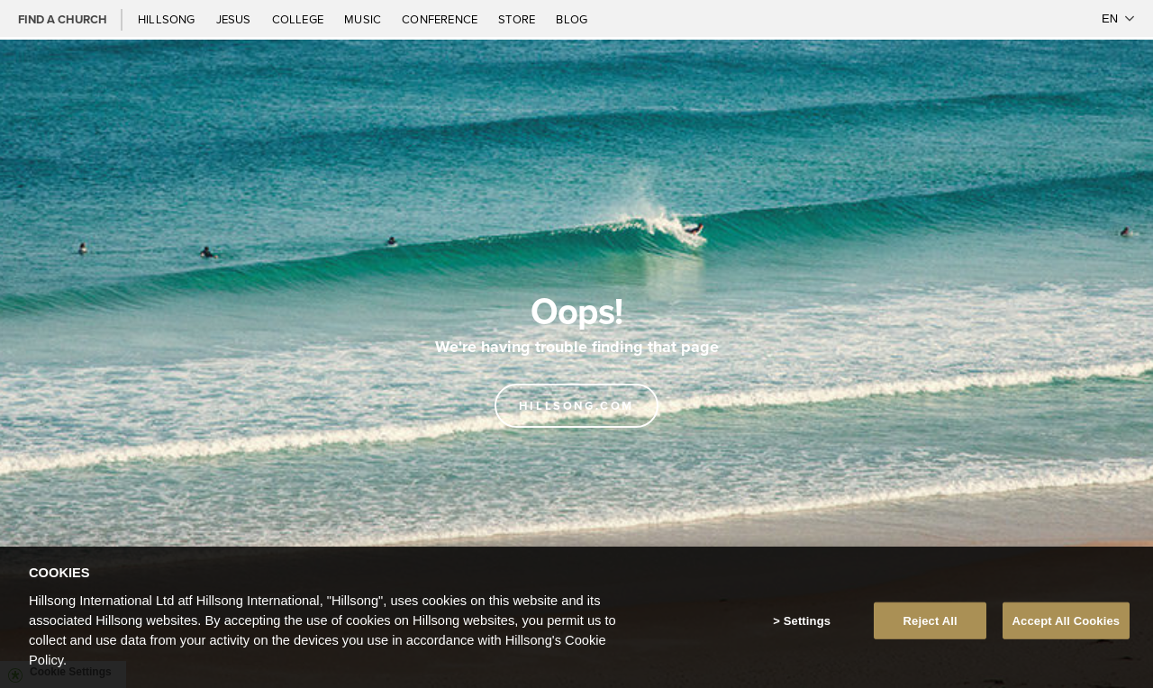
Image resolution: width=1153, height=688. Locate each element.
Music (364, 19)
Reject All (930, 626)
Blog (571, 19)
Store (518, 19)
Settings (807, 626)
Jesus (235, 19)
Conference (441, 19)
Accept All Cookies (1066, 626)
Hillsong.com (576, 405)
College (299, 19)
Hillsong (168, 19)
